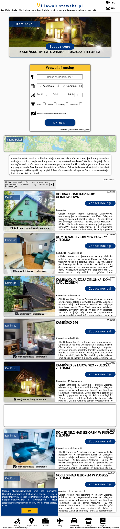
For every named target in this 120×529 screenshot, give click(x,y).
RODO (5, 505)
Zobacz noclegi (100, 203)
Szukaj (60, 123)
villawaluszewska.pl (60, 5)
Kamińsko (10, 197)
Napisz (116, 527)
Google (6, 494)
